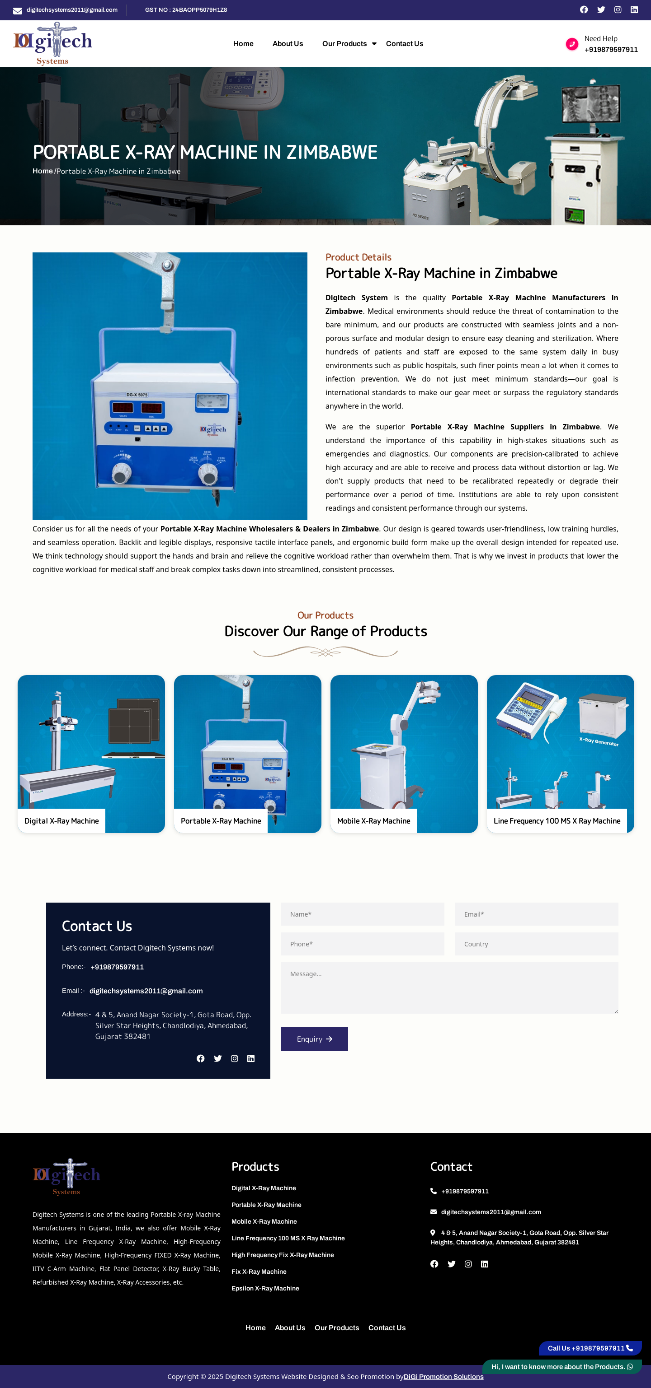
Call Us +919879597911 (590, 1348)
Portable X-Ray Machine (266, 1205)
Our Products (344, 43)
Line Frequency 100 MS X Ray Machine (288, 1238)
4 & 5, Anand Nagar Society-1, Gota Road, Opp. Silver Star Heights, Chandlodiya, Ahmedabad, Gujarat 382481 (519, 1238)
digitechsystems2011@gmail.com (72, 10)
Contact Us (405, 43)
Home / (45, 171)
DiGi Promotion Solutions (444, 1376)
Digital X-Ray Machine (263, 1188)
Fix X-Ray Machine (259, 1271)
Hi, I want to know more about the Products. (562, 1366)
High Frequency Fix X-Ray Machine (282, 1255)
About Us (288, 43)
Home (243, 43)
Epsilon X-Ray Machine (265, 1288)
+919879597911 (611, 49)
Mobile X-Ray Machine (264, 1221)
